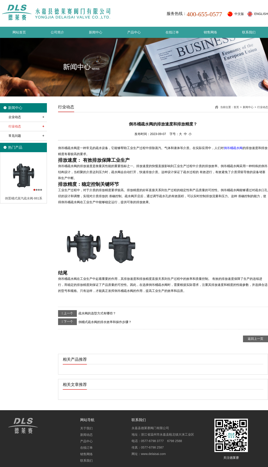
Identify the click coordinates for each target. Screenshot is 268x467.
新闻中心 (95, 32)
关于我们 (86, 428)
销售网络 (210, 32)
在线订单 (172, 32)
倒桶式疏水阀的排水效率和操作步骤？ (95, 321)
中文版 (239, 14)
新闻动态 (86, 434)
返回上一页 (255, 338)
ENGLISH (261, 14)
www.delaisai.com (153, 454)
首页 (236, 107)
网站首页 (19, 32)
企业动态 (14, 117)
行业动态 (14, 126)
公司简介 (57, 32)
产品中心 (134, 32)
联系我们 (248, 32)
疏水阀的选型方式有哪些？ (87, 313)
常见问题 (14, 135)
